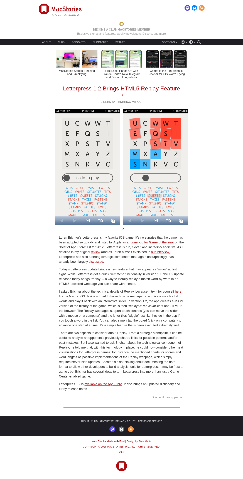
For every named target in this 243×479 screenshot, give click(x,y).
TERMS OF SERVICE (150, 421)
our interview (160, 252)
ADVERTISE (106, 421)
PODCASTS (78, 42)
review (95, 252)
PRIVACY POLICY (125, 421)
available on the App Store (103, 384)
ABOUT (46, 42)
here (178, 291)
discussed (96, 261)
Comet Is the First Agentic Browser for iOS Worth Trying (166, 72)
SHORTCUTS (100, 42)
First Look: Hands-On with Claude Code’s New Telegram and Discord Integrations (121, 74)
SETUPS (120, 42)
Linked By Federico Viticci (121, 101)
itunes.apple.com (173, 397)
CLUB (61, 42)
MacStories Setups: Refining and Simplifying (77, 72)
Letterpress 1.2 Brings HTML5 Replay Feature (121, 88)
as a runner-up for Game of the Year (148, 242)
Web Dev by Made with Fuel (108, 441)
